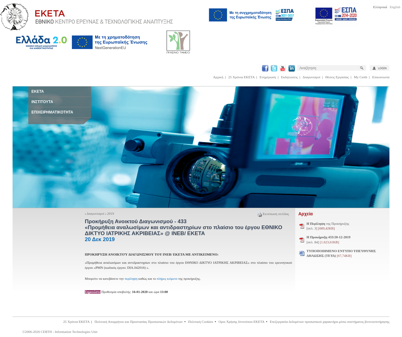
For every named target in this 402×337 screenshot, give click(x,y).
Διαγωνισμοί (311, 77)
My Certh (360, 77)
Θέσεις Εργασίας (337, 77)
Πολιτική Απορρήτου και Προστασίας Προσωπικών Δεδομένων (139, 321)
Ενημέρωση (268, 77)
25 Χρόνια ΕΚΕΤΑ (241, 77)
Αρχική (218, 77)
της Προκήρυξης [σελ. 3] (328, 226)
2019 (110, 213)
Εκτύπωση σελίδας (273, 214)
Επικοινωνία (380, 77)
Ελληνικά (380, 7)
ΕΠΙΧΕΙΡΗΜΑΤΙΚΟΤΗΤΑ (52, 112)
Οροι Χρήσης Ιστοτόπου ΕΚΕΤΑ (241, 321)
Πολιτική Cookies (200, 321)
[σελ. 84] (328, 239)
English (395, 7)
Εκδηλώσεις (289, 77)
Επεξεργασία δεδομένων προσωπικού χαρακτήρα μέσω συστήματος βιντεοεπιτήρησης (329, 321)
